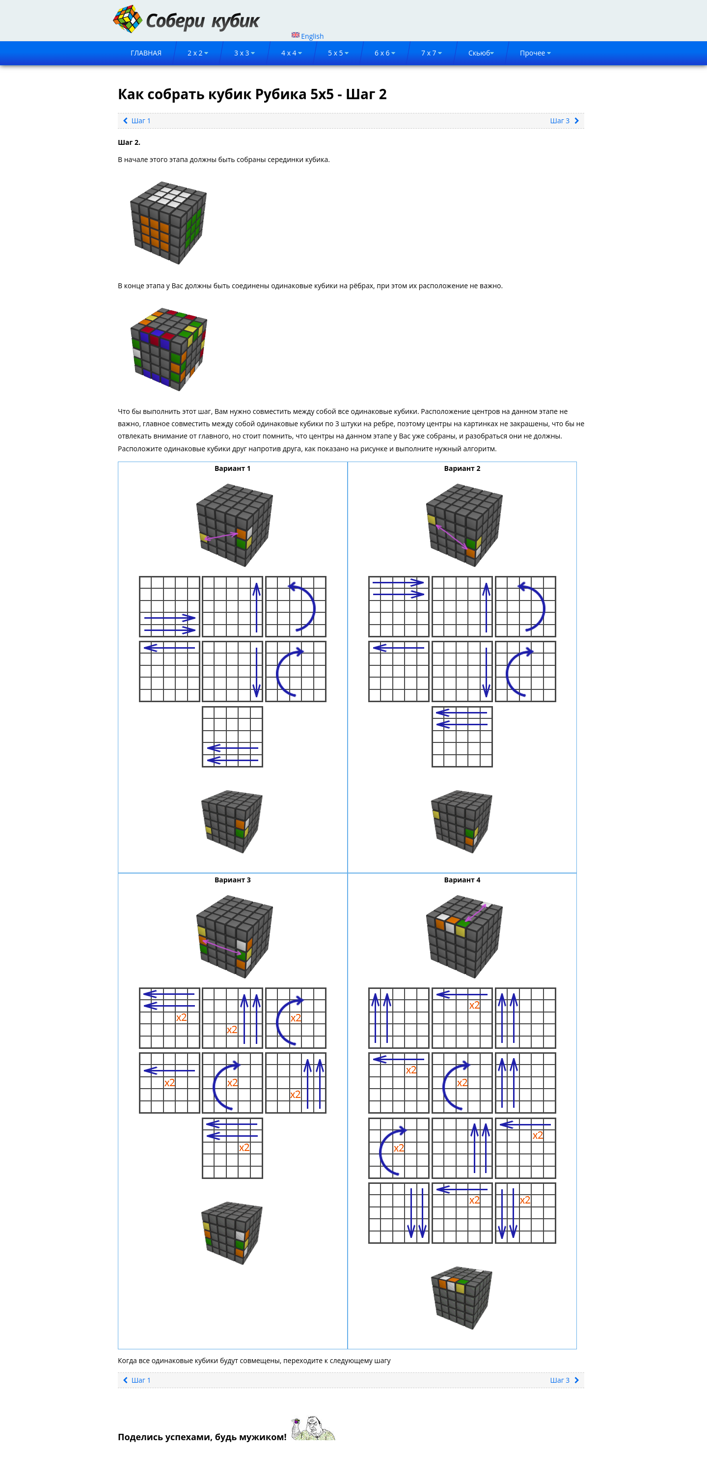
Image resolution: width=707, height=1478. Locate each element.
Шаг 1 (137, 120)
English (308, 36)
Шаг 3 (564, 120)
